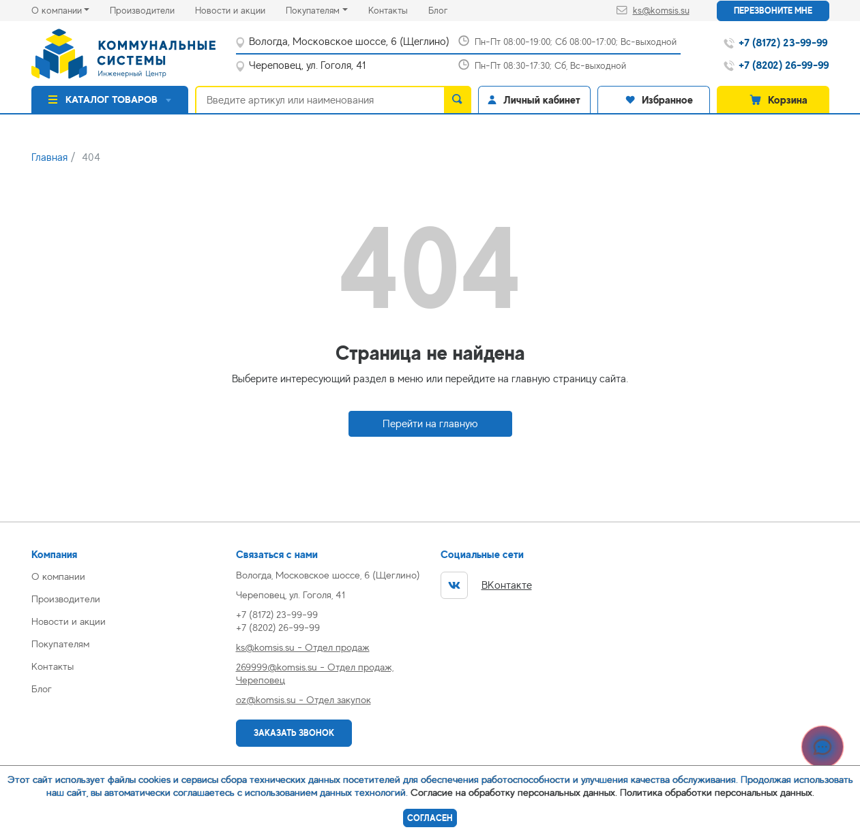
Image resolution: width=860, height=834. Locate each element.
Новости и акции (240, 9)
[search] (457, 99)
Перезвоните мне (773, 10)
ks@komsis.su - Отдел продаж (303, 647)
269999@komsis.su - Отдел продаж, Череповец (315, 673)
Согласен (430, 818)
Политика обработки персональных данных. (717, 792)
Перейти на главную (430, 424)
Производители (152, 9)
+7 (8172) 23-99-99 (277, 614)
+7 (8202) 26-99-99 (278, 627)
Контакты (398, 9)
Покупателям (313, 10)
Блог (448, 9)
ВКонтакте (486, 585)
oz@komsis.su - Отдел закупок (303, 699)
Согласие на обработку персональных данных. (514, 792)
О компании (56, 10)
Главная (49, 157)
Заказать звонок (294, 733)
